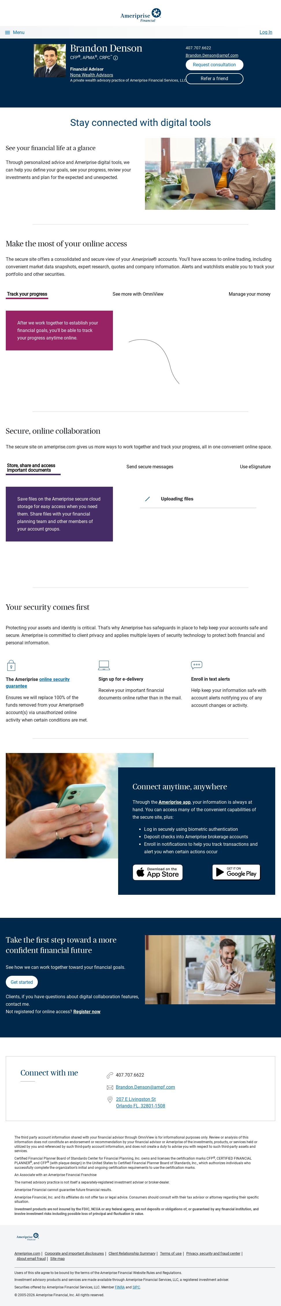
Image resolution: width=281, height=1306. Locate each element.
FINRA (120, 1287)
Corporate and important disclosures (74, 1253)
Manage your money (250, 294)
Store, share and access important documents (31, 468)
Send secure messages (149, 466)
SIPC (136, 1287)
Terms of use (171, 1253)
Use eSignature (255, 466)
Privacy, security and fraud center (213, 1253)
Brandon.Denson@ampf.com (212, 55)
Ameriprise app (175, 802)
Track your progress (27, 294)
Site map (57, 1258)
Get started (22, 982)
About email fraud (31, 1258)
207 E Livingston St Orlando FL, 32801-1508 (140, 1102)
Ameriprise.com (27, 1253)
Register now (87, 1011)
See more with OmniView (138, 294)
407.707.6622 (198, 48)
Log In (266, 32)
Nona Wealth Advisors (91, 75)
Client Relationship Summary (132, 1253)
